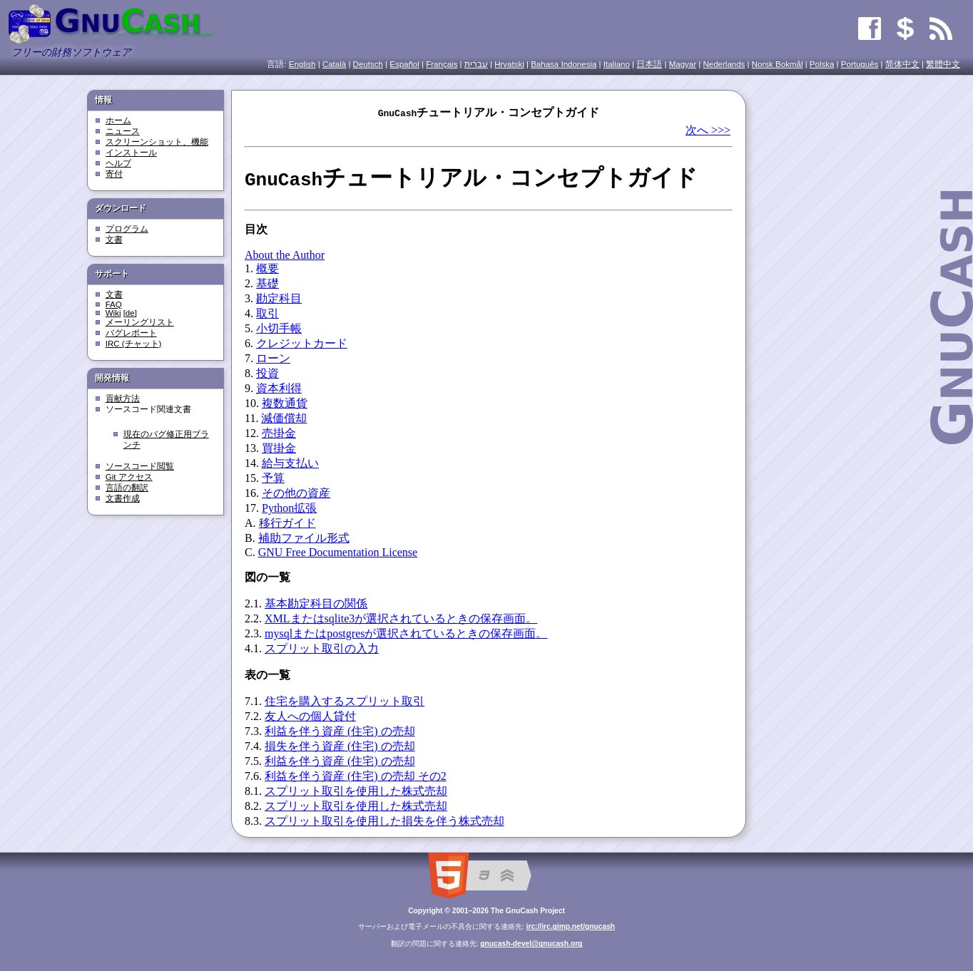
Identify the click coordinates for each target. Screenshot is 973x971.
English (302, 64)
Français (441, 64)
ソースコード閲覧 (140, 466)
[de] (130, 313)
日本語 (649, 64)
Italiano (616, 64)
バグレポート (131, 333)
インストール (131, 152)
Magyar (682, 64)
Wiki (113, 313)
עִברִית (476, 64)
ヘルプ (118, 163)
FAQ (114, 304)
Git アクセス (129, 477)
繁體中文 (943, 64)
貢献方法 (123, 398)
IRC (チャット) (134, 343)
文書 (114, 239)
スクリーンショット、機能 (157, 142)
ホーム (118, 120)
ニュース (123, 131)
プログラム (127, 229)
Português (860, 64)
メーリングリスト (140, 322)
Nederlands (724, 64)
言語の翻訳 (127, 487)
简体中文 (902, 64)
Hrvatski (509, 64)
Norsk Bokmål (777, 64)
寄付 (114, 174)
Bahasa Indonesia (563, 64)
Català (334, 64)
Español (404, 64)
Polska (822, 64)
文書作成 (123, 498)
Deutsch (368, 64)
